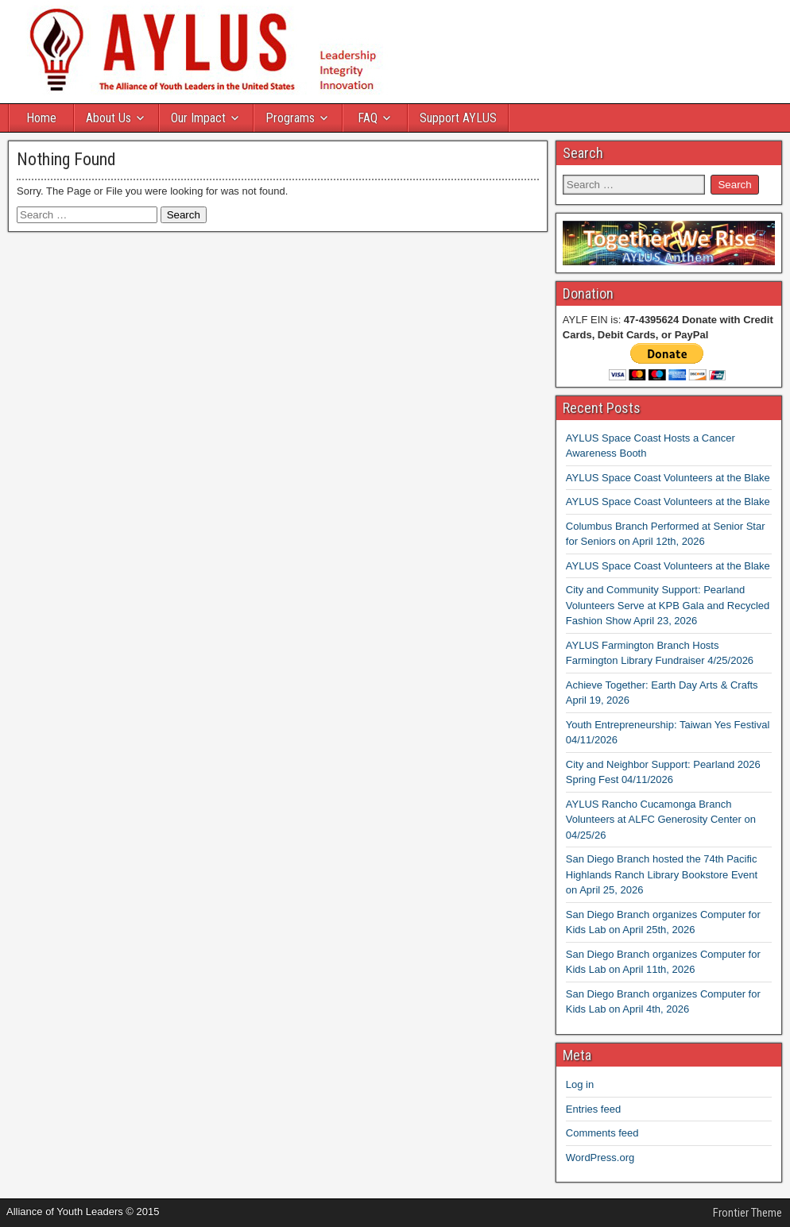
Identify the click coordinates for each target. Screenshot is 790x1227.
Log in (580, 1084)
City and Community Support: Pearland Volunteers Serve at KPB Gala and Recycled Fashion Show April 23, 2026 (668, 605)
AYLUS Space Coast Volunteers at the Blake (668, 478)
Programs (290, 117)
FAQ (368, 117)
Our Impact (198, 117)
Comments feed (602, 1133)
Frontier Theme (747, 1213)
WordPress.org (600, 1157)
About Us (108, 117)
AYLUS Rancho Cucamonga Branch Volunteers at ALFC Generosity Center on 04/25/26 (661, 819)
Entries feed (593, 1109)
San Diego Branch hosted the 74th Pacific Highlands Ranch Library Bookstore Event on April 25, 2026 (661, 874)
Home (41, 117)
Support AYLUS (458, 117)
